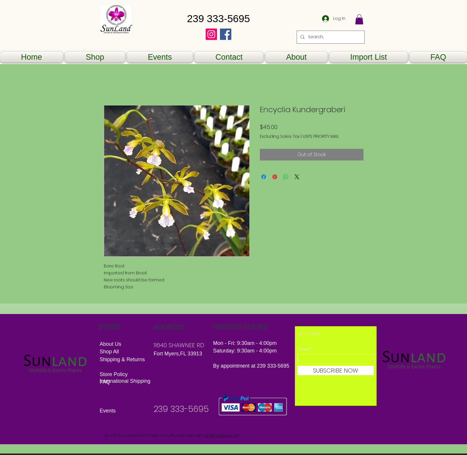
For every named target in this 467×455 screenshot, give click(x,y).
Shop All (109, 352)
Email (303, 349)
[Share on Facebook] (263, 176)
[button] (359, 19)
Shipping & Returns (123, 359)
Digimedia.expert (222, 435)
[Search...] (330, 37)
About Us (110, 344)
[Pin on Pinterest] (274, 176)
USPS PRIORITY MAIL (321, 136)
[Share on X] (296, 176)
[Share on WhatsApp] (285, 176)
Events (108, 411)
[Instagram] (211, 34)
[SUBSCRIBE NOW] (336, 370)
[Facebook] (225, 34)
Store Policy (114, 374)
